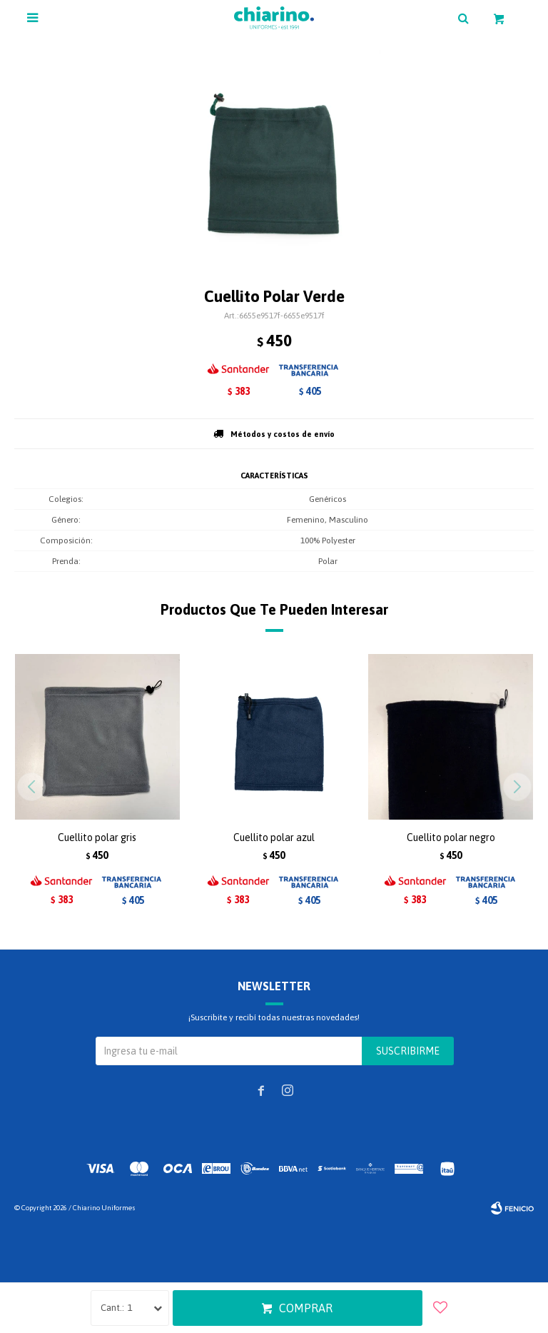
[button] (517, 787)
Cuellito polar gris (97, 837)
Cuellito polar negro (451, 837)
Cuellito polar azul (274, 837)
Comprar (306, 1308)
